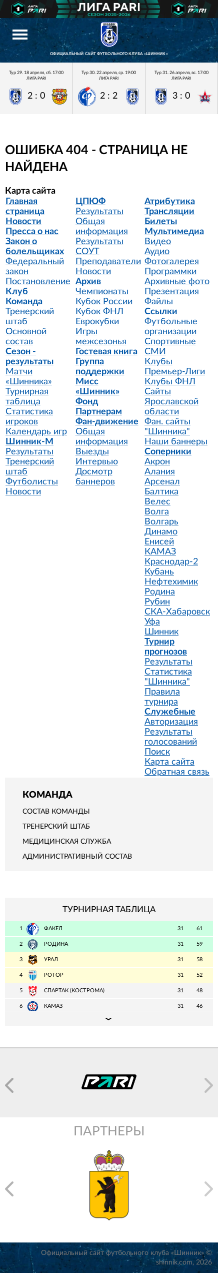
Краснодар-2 (171, 561)
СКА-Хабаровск (177, 611)
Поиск (157, 752)
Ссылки (161, 311)
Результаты (30, 451)
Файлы (158, 301)
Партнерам (99, 411)
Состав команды (56, 811)
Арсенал (162, 481)
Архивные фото (177, 281)
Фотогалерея (171, 261)
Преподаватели (108, 261)
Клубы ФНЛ (170, 381)
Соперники (168, 451)
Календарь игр (36, 431)
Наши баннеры (176, 441)
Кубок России (104, 301)
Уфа (152, 621)
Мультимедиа (174, 231)
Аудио (157, 251)
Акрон (157, 461)
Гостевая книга (107, 351)
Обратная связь (177, 772)
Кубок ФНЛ (100, 311)
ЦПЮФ (91, 201)
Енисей (159, 541)
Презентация (171, 291)
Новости (24, 221)
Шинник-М (30, 441)
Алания (159, 471)
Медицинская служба (66, 841)
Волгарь (161, 521)
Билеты (160, 221)
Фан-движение (107, 421)
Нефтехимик (171, 581)
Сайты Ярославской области (171, 401)
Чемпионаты (102, 291)
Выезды (92, 451)
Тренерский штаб (56, 826)
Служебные (170, 712)
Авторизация (171, 722)
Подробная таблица (109, 1018)
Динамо (161, 531)
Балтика (161, 491)
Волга (156, 511)
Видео (157, 241)
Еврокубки (97, 321)
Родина (159, 591)
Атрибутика (169, 201)
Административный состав (77, 856)
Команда (24, 301)
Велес (157, 501)
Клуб (17, 291)
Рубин (157, 601)
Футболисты (32, 481)
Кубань (159, 571)
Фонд (87, 401)
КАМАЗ (160, 551)
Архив (88, 281)
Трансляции (169, 211)
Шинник (161, 631)
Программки (170, 271)
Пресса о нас (32, 231)
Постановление (38, 281)
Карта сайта (169, 762)
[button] (9, 1085)
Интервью (97, 461)
